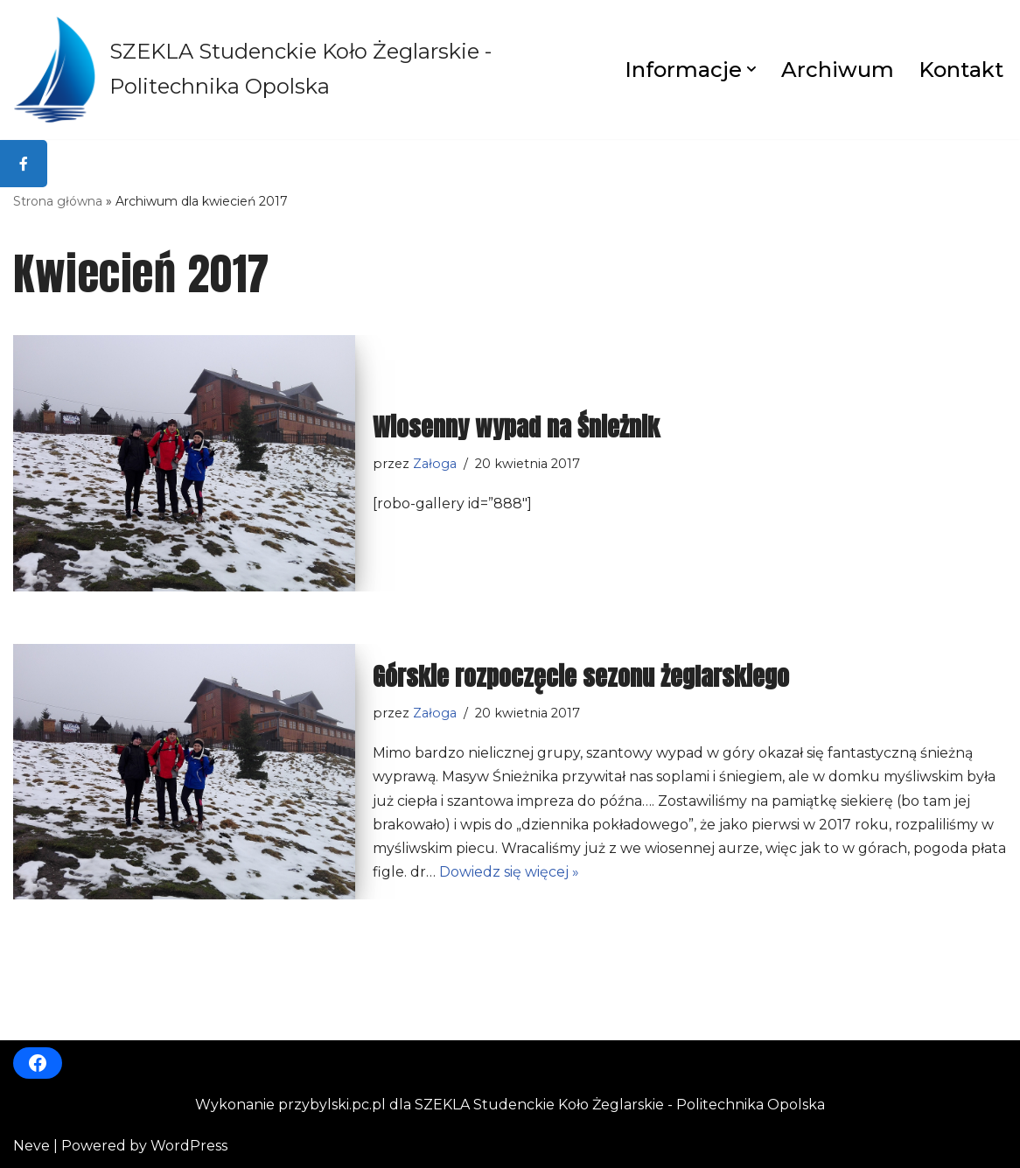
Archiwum (837, 69)
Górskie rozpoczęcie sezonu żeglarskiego (581, 676)
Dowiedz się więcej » (509, 872)
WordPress (188, 1145)
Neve (31, 1145)
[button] (751, 69)
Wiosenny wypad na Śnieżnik (516, 427)
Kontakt (961, 69)
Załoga (435, 464)
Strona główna (57, 201)
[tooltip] (23, 163)
